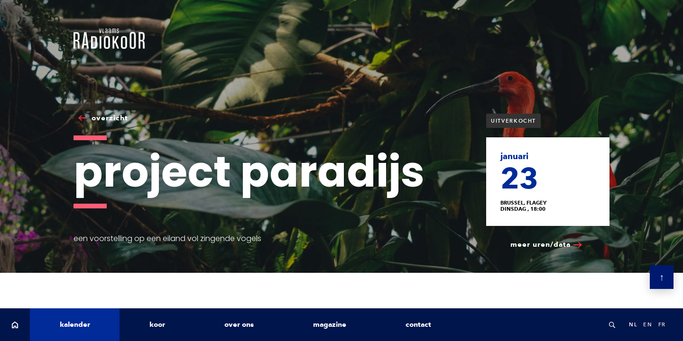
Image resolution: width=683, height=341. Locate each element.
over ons (239, 324)
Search (612, 324)
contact (418, 324)
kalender (75, 324)
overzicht (110, 118)
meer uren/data (540, 244)
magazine (329, 324)
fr (662, 324)
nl (633, 324)
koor (157, 324)
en (647, 324)
